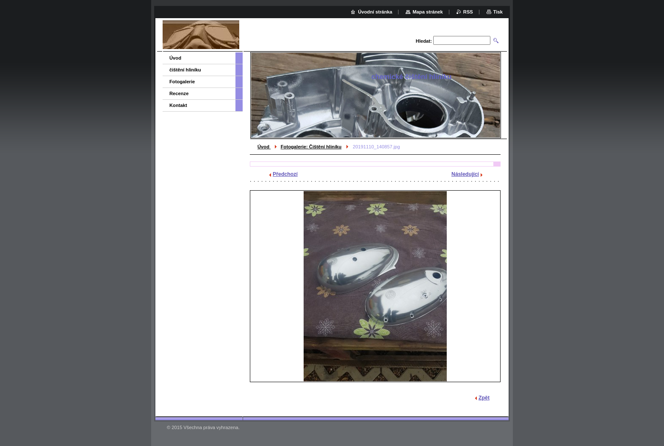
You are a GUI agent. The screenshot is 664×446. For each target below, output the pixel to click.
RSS (468, 11)
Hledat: (424, 41)
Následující (465, 174)
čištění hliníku (185, 69)
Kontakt (178, 105)
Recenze (178, 93)
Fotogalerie (182, 81)
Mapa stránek (427, 11)
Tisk (498, 11)
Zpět (484, 398)
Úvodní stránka (375, 11)
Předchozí (285, 174)
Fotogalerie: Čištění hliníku (311, 146)
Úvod (264, 146)
